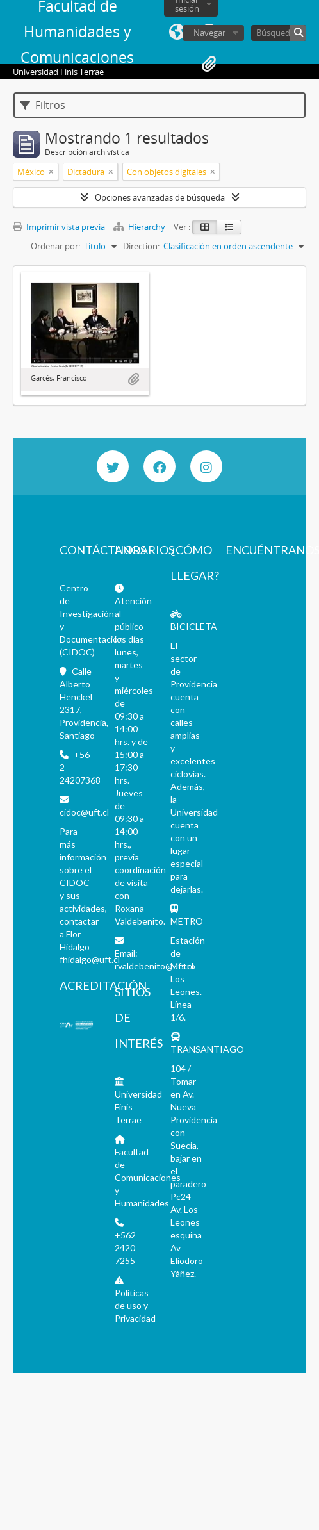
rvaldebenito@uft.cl (154, 965)
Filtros (42, 105)
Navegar (209, 32)
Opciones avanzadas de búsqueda (160, 197)
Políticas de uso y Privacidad (135, 1305)
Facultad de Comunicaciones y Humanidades (148, 1177)
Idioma (177, 32)
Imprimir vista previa (59, 227)
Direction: (141, 246)
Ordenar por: (55, 246)
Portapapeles (209, 64)
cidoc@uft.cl (84, 812)
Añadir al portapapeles (133, 379)
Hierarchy (140, 227)
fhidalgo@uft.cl (90, 959)
